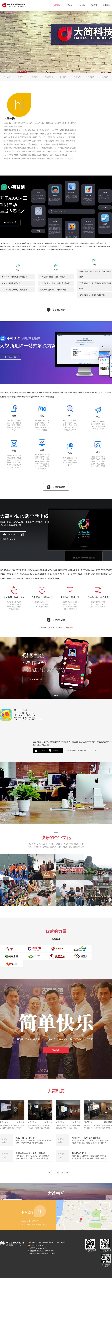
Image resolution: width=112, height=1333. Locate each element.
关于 (7, 77)
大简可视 (94, 5)
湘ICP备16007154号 (37, 1300)
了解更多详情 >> (35, 679)
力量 (49, 77)
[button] (5, 880)
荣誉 (91, 77)
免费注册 (69, 627)
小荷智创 (69, 5)
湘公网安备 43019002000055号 (37, 1303)
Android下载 (55, 750)
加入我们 (56, 1050)
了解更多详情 (56, 310)
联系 (105, 77)
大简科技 (56, 5)
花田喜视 (106, 5)
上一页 (47, 1172)
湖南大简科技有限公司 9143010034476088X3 (42, 1309)
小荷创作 (81, 5)
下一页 (56, 1172)
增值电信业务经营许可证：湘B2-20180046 (41, 1306)
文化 (35, 77)
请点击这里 (92, 750)
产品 (21, 77)
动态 (77, 77)
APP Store (39, 750)
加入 (63, 77)
